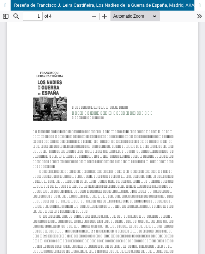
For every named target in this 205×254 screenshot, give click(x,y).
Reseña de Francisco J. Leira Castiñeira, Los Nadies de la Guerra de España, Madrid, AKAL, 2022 (109, 5)
